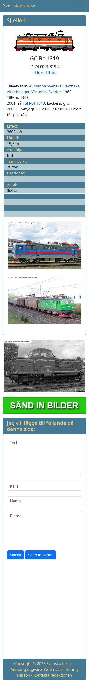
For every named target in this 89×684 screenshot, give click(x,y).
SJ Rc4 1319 (35, 103)
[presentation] (43, 535)
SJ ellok (16, 20)
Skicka (15, 555)
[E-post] (44, 515)
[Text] (44, 457)
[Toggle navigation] (79, 6)
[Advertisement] (44, 610)
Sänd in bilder (40, 555)
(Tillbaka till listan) (44, 73)
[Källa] (44, 486)
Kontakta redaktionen (52, 675)
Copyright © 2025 (30, 663)
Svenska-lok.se (19, 5)
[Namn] (44, 500)
